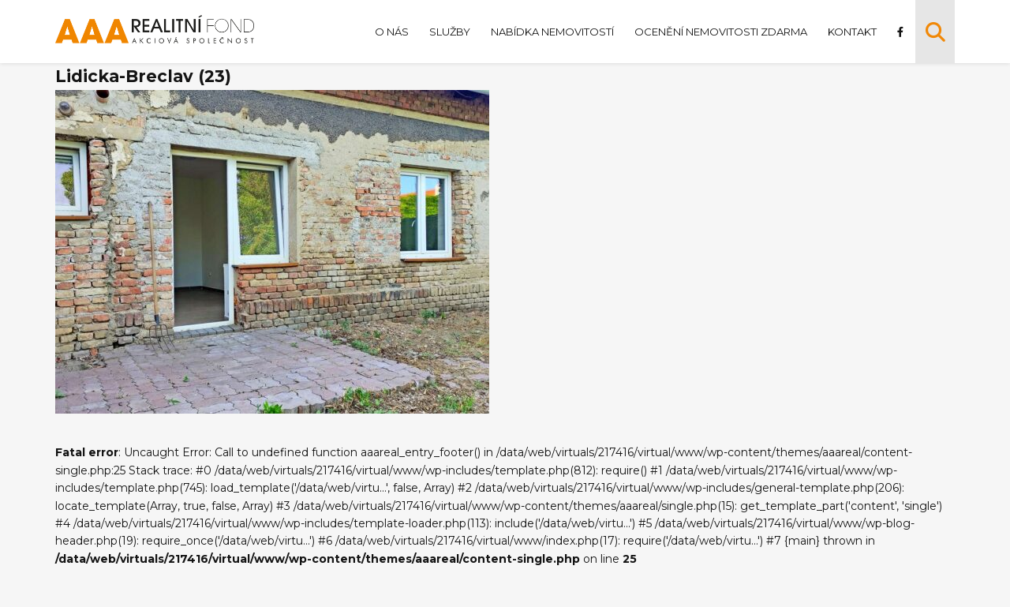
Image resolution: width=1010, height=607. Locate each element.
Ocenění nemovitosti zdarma (720, 31)
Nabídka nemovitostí (552, 31)
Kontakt (852, 31)
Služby (449, 31)
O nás (392, 31)
